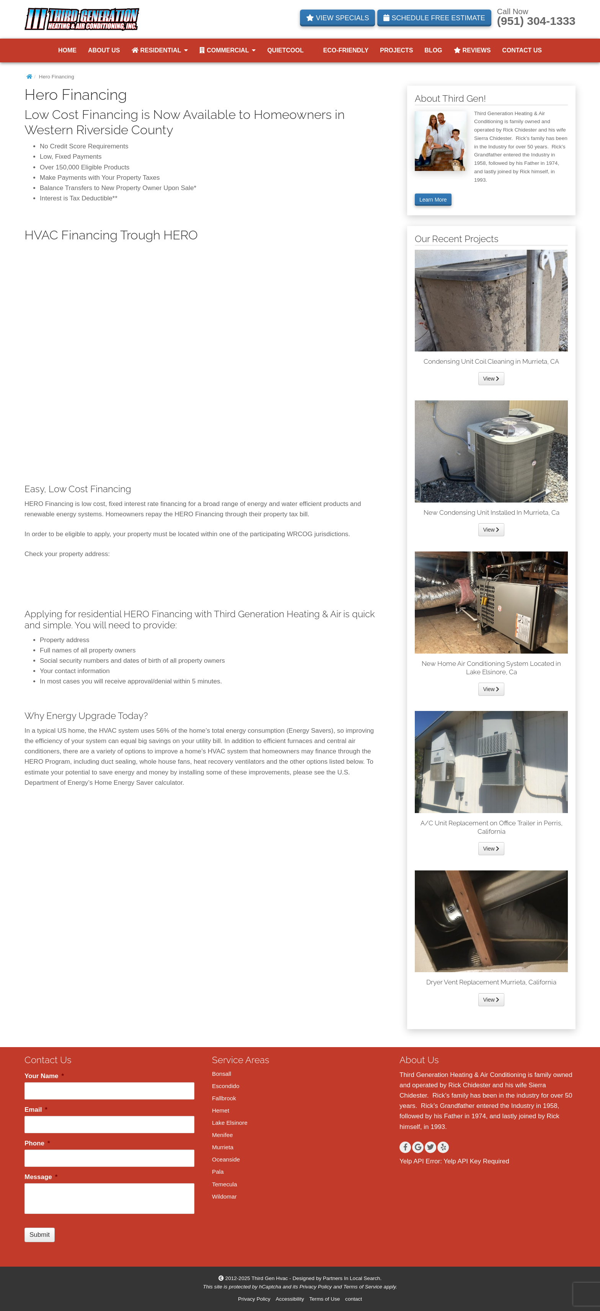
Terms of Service (362, 1287)
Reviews (472, 50)
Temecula (224, 1184)
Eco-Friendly (342, 50)
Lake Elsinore (230, 1122)
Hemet (220, 1110)
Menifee (222, 1135)
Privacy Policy (316, 1287)
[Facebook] (405, 1147)
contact (353, 1299)
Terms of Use (324, 1299)
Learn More (433, 200)
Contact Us (522, 50)
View (491, 379)
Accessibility (290, 1299)
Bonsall (221, 1073)
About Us (104, 50)
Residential (160, 50)
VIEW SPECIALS (337, 18)
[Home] (29, 77)
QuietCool (285, 50)
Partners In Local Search (351, 1278)
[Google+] (418, 1147)
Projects (396, 50)
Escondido (225, 1086)
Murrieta (222, 1147)
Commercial (227, 50)
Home (67, 50)
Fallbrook (224, 1098)
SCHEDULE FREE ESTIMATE (434, 18)
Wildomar (224, 1196)
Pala (218, 1171)
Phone (37, 1143)
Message (40, 1177)
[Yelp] (443, 1147)
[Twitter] (430, 1147)
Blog (433, 50)
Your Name (44, 1076)
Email (35, 1109)
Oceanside (226, 1159)
